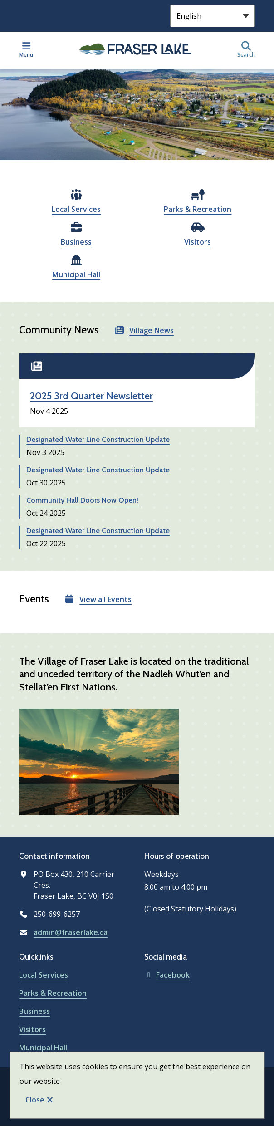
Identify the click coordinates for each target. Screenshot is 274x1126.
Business (76, 242)
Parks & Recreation (197, 209)
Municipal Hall (76, 274)
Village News (151, 330)
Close (34, 1100)
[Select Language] (212, 16)
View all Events (105, 599)
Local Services (76, 209)
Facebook (167, 975)
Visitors (197, 242)
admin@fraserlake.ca (71, 932)
